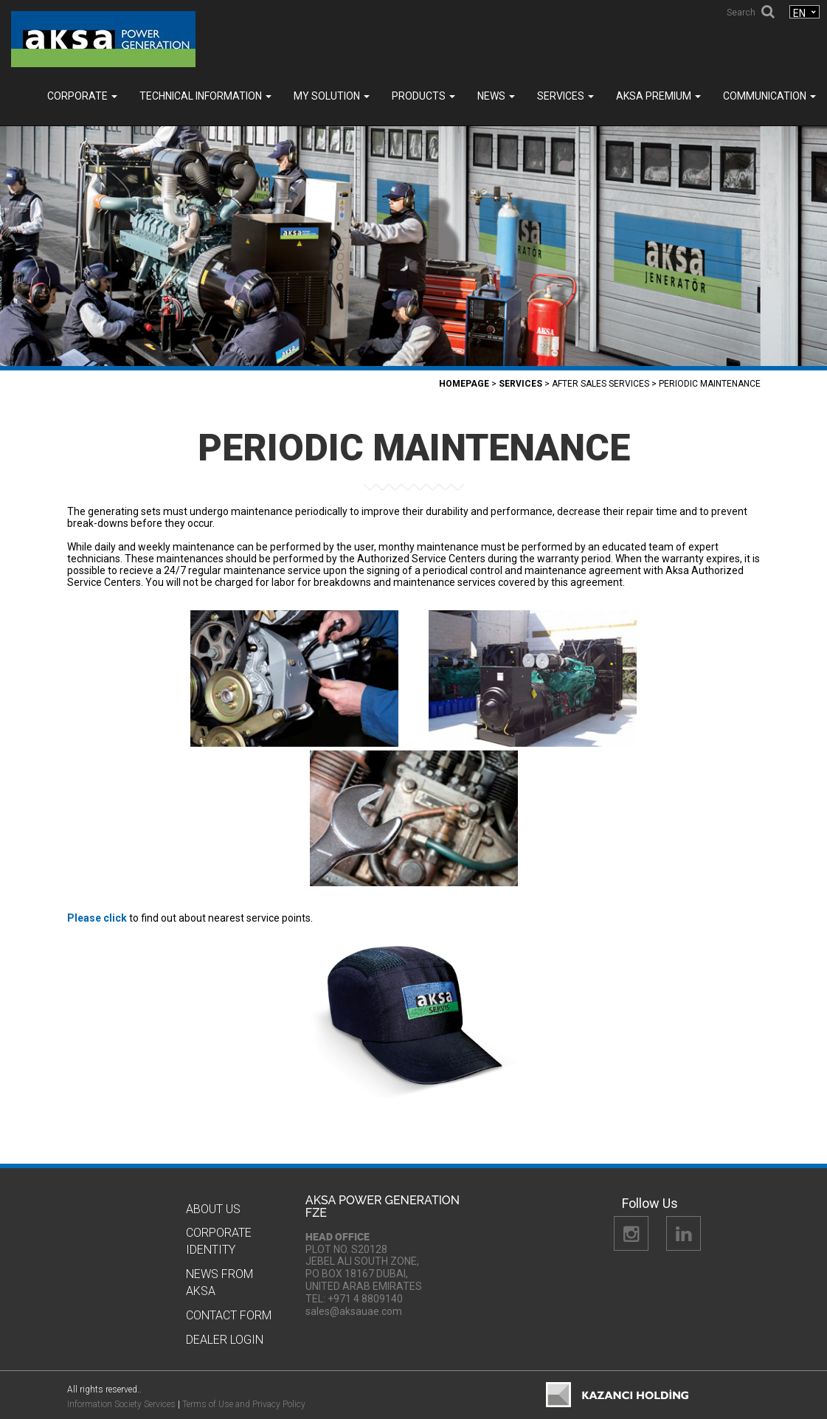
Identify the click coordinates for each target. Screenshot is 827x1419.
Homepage (464, 384)
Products (423, 96)
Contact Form (228, 1315)
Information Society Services (121, 1404)
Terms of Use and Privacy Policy (243, 1404)
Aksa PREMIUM (658, 96)
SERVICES (565, 96)
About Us (213, 1209)
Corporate (82, 96)
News (496, 96)
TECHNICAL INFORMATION (205, 96)
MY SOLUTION (332, 96)
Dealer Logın (224, 1340)
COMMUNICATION (769, 96)
